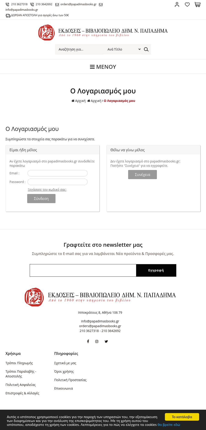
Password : (17, 182)
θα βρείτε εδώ (169, 424)
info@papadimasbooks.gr (100, 321)
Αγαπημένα (187, 4)
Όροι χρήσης (64, 371)
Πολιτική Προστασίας (70, 380)
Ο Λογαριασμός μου (119, 100)
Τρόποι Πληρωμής (19, 363)
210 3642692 (44, 4)
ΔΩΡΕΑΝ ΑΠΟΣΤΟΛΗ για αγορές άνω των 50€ (40, 15)
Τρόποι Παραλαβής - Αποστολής (20, 373)
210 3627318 (19, 4)
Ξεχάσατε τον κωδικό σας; (47, 189)
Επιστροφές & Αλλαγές (22, 393)
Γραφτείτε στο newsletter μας (103, 244)
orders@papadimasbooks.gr (79, 4)
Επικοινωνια (63, 388)
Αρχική (78, 100)
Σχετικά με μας (65, 363)
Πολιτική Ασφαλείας (20, 384)
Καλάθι (198, 4)
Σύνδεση (177, 4)
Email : (14, 173)
